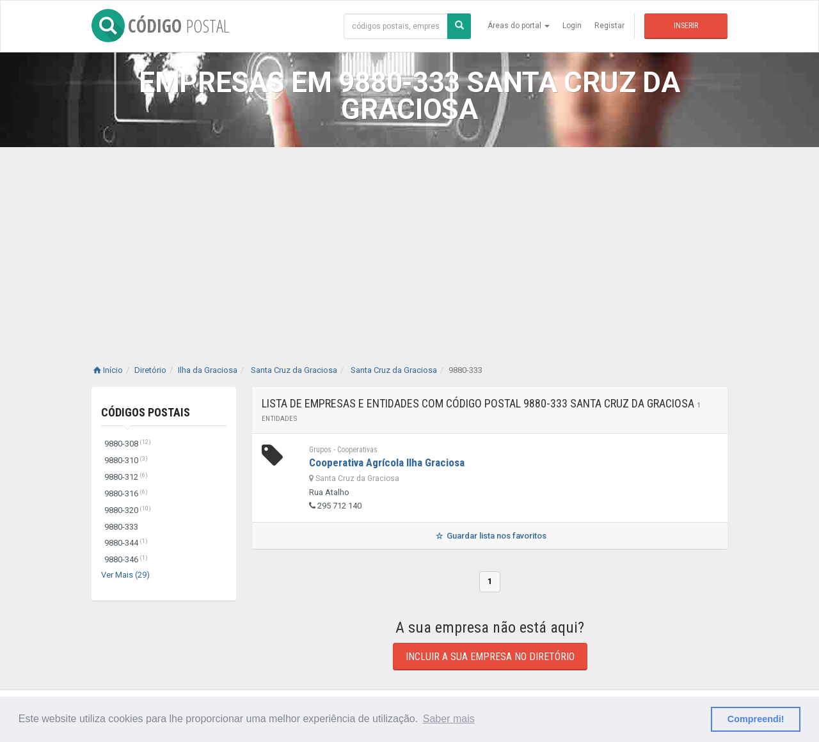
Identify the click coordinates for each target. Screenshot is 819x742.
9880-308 (127, 443)
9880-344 (126, 543)
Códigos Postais (145, 412)
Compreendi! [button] (756, 719)
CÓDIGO (160, 25)
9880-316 (126, 493)
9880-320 (127, 510)
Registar (609, 25)
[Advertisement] (409, 243)
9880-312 (126, 477)
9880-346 (126, 559)
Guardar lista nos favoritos (489, 536)
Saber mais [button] (449, 718)
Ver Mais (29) (125, 575)
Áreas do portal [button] (519, 25)
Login (572, 25)
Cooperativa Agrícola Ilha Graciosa (387, 462)
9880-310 (126, 460)
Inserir (686, 25)
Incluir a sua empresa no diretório (490, 657)
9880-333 (121, 527)
